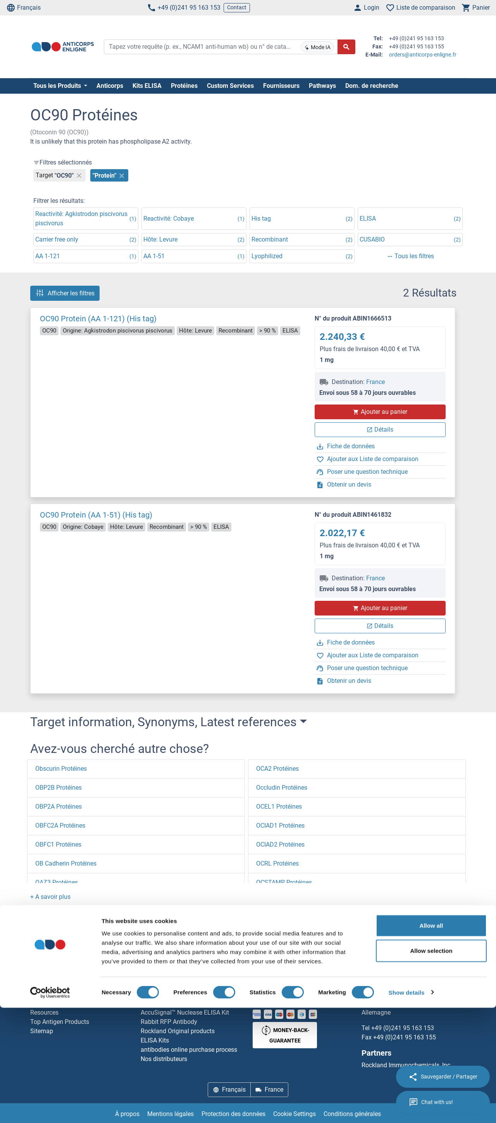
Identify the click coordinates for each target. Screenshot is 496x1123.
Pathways (322, 85)
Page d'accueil (56, 942)
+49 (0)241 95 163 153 (183, 7)
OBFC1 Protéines (58, 844)
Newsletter (44, 1003)
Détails (380, 429)
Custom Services (230, 85)
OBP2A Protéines (58, 806)
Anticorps (109, 85)
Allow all (431, 1040)
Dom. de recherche (371, 85)
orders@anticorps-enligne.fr (422, 54)
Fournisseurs (281, 85)
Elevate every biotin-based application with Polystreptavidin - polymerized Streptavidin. (192, 994)
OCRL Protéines (277, 863)
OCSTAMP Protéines (284, 882)
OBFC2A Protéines (60, 825)
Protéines (184, 85)
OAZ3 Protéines (56, 882)
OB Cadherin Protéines (65, 863)
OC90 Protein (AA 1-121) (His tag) (98, 318)
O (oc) (93, 942)
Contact (236, 7)
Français (23, 7)
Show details (407, 1107)
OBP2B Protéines (58, 787)
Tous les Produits (58, 85)
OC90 (118, 942)
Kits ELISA (147, 85)
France (375, 382)
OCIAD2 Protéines (280, 844)
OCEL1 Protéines (279, 806)
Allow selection (431, 1066)
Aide (36, 994)
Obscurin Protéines (61, 768)
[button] (50, 896)
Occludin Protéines (281, 787)
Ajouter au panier (380, 411)
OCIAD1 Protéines (280, 825)
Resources (44, 1012)
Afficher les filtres (65, 293)
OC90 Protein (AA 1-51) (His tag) (96, 514)
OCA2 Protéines (277, 768)
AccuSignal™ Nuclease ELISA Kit (185, 1012)
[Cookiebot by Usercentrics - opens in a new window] (50, 1108)
